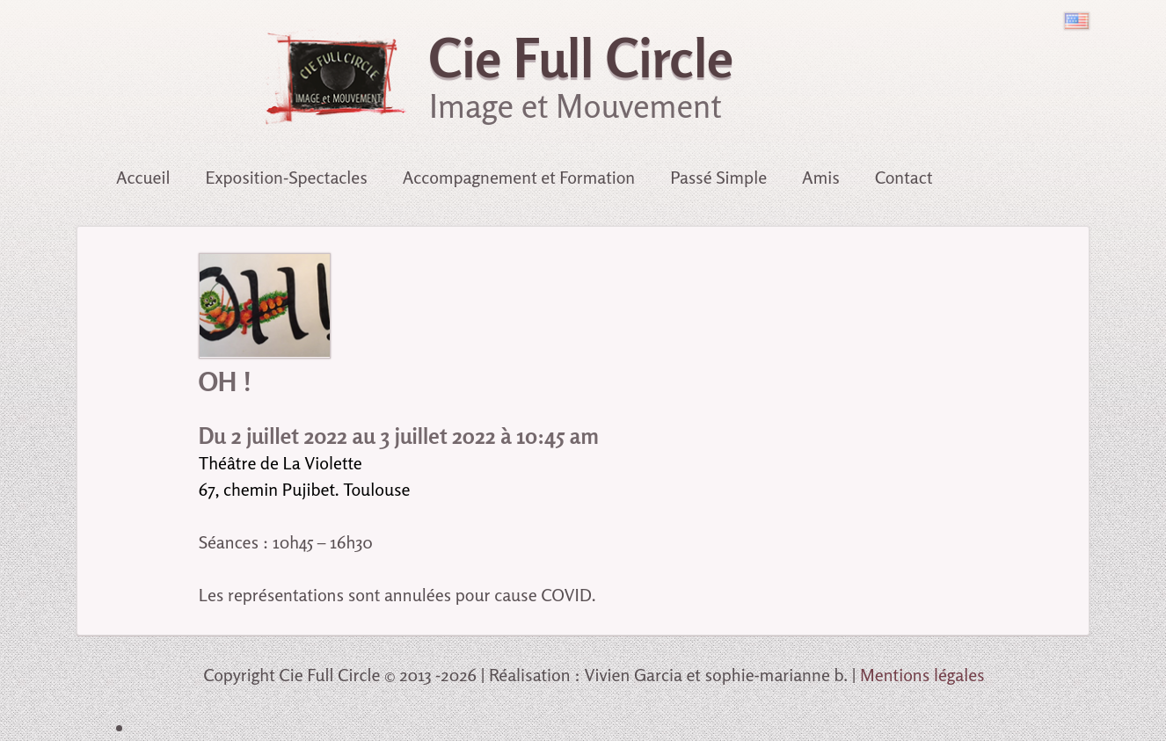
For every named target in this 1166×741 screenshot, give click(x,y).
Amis (821, 177)
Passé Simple (718, 177)
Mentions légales (922, 675)
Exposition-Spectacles (287, 177)
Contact (904, 177)
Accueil (143, 177)
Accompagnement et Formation (519, 177)
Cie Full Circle (581, 57)
